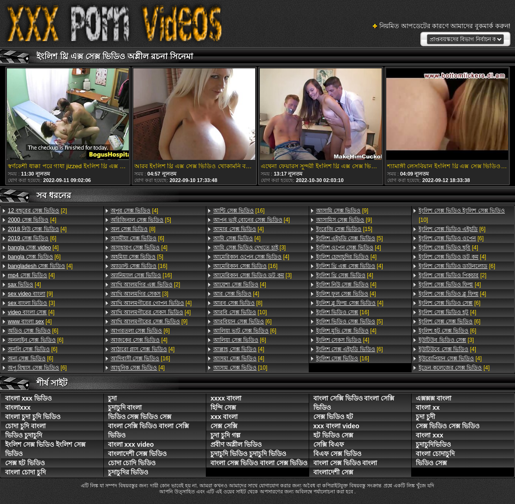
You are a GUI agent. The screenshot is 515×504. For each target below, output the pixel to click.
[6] (32, 238)
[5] (141, 220)
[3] (31, 303)
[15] (344, 229)
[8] (133, 229)
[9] (30, 294)
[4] (32, 220)
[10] (240, 312)
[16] (139, 266)
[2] (37, 210)
